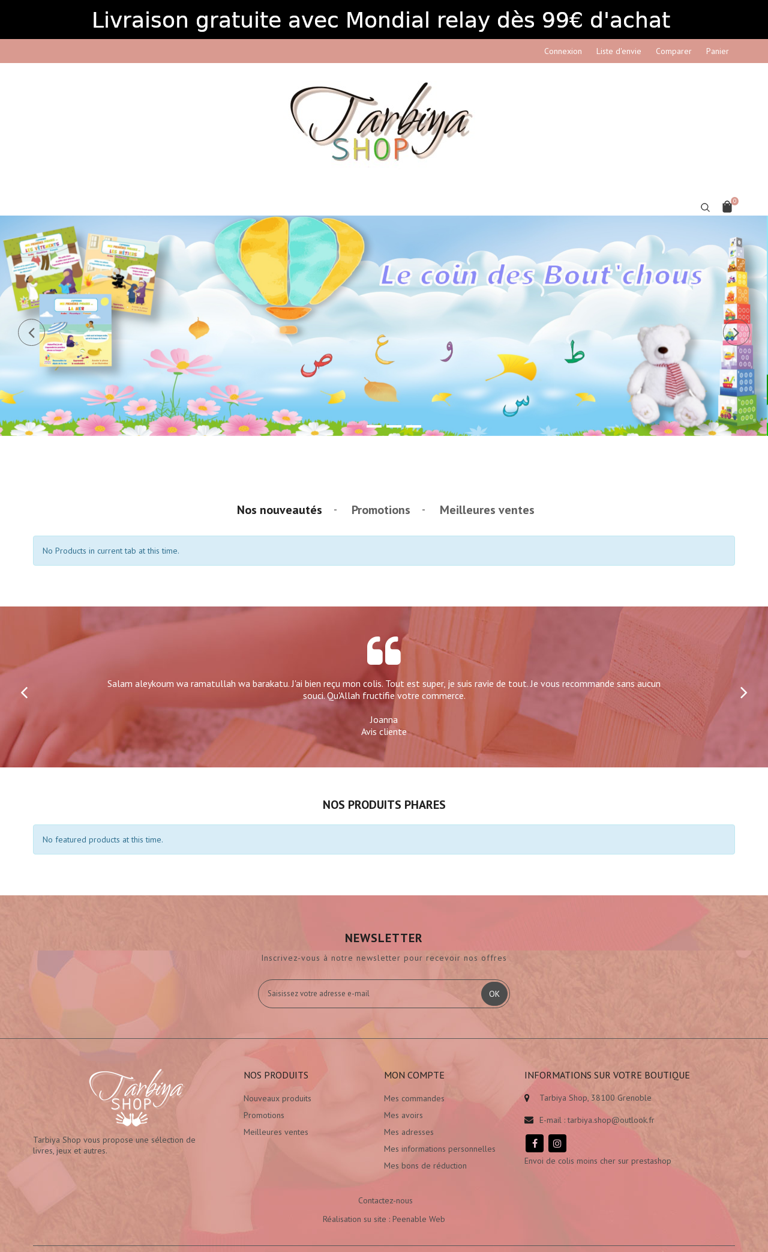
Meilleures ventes (487, 510)
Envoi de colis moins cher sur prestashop (597, 1160)
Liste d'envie (618, 51)
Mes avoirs (403, 1115)
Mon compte (414, 1075)
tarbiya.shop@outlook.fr (611, 1119)
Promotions (381, 510)
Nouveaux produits (277, 1098)
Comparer (674, 51)
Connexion (563, 51)
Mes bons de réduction (425, 1165)
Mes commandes (414, 1098)
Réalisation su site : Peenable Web (384, 1219)
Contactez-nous (385, 1200)
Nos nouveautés (279, 510)
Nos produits (276, 1075)
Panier (717, 51)
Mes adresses (409, 1131)
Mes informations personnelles (440, 1148)
